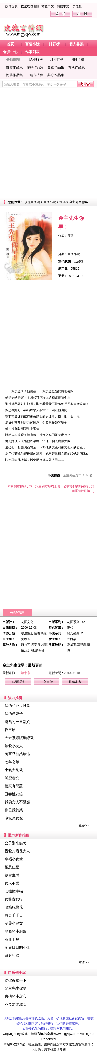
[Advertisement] (48, 143)
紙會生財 (12, 875)
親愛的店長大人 (17, 851)
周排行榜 (77, 59)
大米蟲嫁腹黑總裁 (19, 738)
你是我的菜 (14, 810)
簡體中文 (63, 6)
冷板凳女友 (14, 818)
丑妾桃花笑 (14, 794)
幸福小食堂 (14, 859)
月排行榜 (56, 59)
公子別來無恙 (15, 843)
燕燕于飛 (12, 939)
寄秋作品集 (76, 67)
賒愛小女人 (14, 746)
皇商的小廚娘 (15, 931)
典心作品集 (55, 75)
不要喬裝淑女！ (17, 1004)
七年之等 (12, 762)
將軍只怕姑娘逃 (17, 754)
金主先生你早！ (17, 988)
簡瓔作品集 (14, 75)
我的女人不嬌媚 (17, 802)
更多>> (84, 825)
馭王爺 (10, 730)
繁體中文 (47, 6)
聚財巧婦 (12, 955)
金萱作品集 (55, 67)
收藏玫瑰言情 (30, 6)
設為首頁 (11, 6)
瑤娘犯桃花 (14, 907)
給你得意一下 (15, 980)
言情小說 (49, 202)
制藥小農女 (14, 923)
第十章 (25, 673)
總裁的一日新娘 (17, 722)
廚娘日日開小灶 (17, 947)
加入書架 (46, 682)
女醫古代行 (14, 899)
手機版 (77, 6)
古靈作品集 (14, 67)
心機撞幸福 (14, 891)
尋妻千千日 (14, 915)
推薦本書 (75, 682)
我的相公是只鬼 (17, 706)
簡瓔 (62, 202)
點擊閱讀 (18, 682)
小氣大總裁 (14, 770)
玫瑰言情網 (32, 202)
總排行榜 (36, 59)
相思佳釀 (12, 867)
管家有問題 (14, 786)
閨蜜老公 (12, 778)
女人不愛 (12, 883)
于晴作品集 (35, 75)
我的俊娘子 (14, 714)
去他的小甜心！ (17, 996)
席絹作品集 (35, 67)
